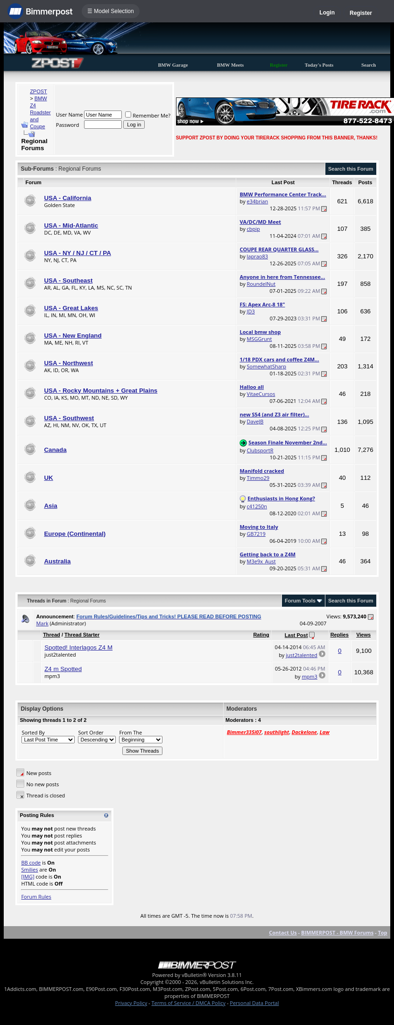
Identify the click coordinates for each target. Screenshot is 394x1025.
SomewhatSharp (266, 366)
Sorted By (32, 732)
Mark (42, 623)
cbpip (253, 228)
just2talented (60, 654)
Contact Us (283, 932)
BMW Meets (230, 65)
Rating (261, 634)
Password (67, 124)
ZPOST (38, 91)
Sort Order (90, 732)
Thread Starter (81, 634)
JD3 (251, 311)
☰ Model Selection (110, 11)
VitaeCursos (261, 393)
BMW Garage (173, 65)
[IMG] (27, 876)
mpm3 (52, 675)
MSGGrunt (259, 338)
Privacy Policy (131, 1002)
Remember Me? (147, 115)
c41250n (257, 506)
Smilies (29, 869)
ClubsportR (260, 450)
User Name (69, 114)
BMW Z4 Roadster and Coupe (40, 112)
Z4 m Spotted (63, 668)
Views (363, 634)
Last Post (296, 635)
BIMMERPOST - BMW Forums (337, 932)
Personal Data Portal (254, 1002)
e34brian (257, 201)
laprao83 (257, 256)
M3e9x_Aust (261, 561)
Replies (340, 634)
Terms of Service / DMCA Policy (188, 1002)
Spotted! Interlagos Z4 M (78, 647)
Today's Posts (319, 65)
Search (368, 65)
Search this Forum (350, 169)
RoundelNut (261, 283)
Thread (51, 634)
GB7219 (256, 533)
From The (130, 732)
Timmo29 (258, 477)
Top (382, 932)
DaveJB (255, 421)
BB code (31, 862)
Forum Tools (300, 600)
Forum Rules (36, 896)
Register (361, 13)
